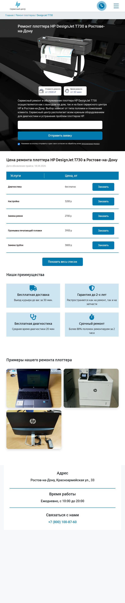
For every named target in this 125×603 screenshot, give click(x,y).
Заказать (103, 186)
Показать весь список (62, 262)
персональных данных (90, 144)
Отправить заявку (60, 135)
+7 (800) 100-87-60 (62, 522)
